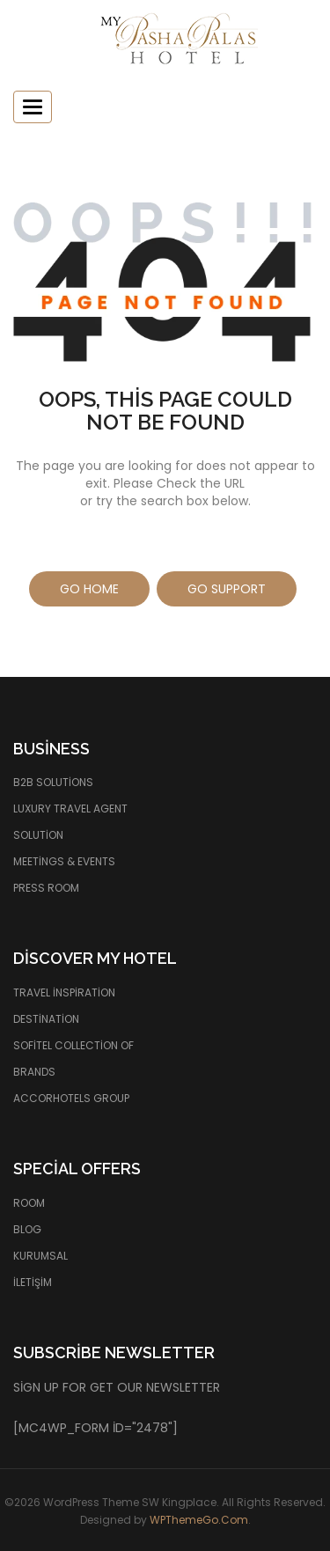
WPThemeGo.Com (199, 1519)
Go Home (89, 589)
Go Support (226, 589)
